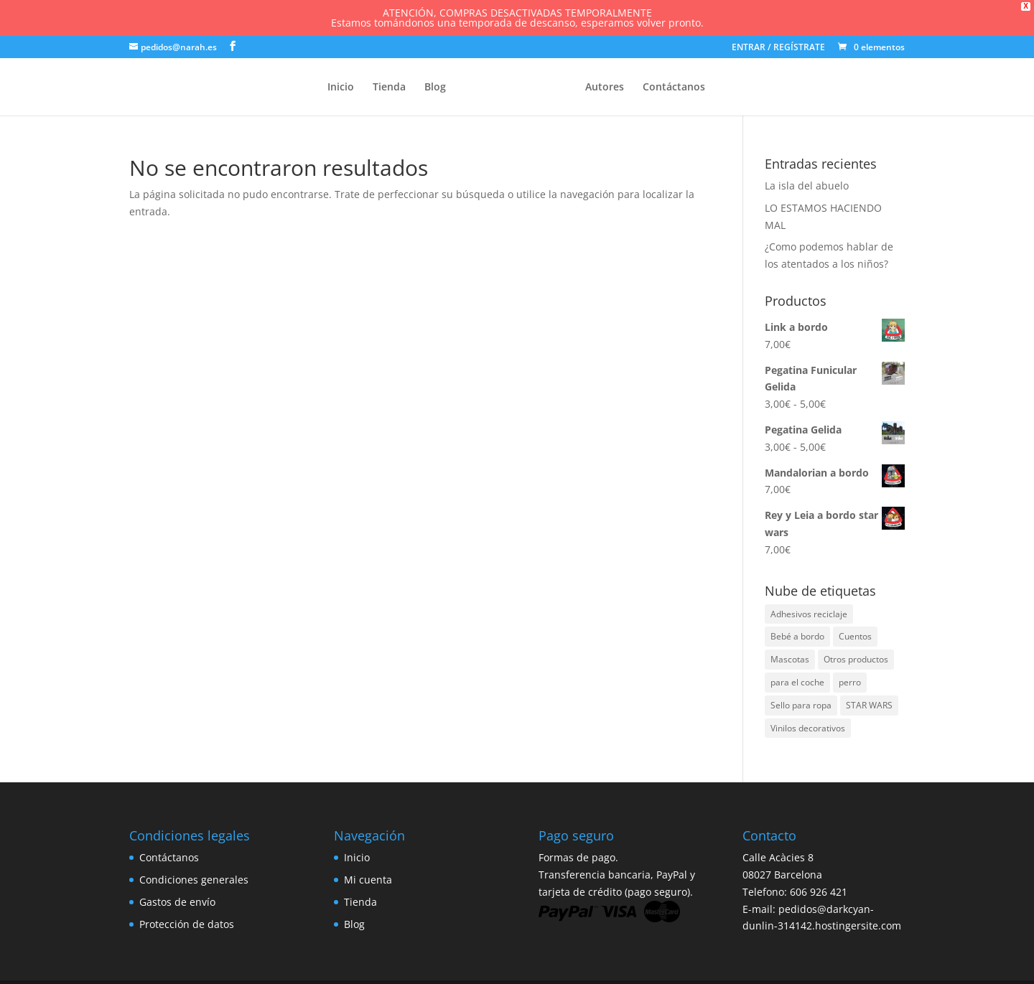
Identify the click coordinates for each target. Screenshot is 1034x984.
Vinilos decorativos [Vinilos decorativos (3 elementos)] (807, 725)
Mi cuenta (368, 877)
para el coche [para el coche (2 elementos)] (797, 679)
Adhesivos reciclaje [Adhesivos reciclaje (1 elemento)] (808, 611)
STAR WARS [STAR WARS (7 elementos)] (869, 702)
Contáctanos (674, 84)
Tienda (389, 84)
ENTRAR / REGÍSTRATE (778, 45)
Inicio (340, 84)
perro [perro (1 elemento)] (850, 679)
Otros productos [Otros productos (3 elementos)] (856, 656)
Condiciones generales (193, 877)
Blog (435, 84)
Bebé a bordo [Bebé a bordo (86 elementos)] (797, 634)
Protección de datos (186, 921)
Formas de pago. (578, 854)
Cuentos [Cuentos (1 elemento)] (855, 634)
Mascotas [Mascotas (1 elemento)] (789, 656)
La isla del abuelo (807, 182)
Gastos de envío (177, 899)
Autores (604, 84)
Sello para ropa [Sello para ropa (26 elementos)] (801, 702)
